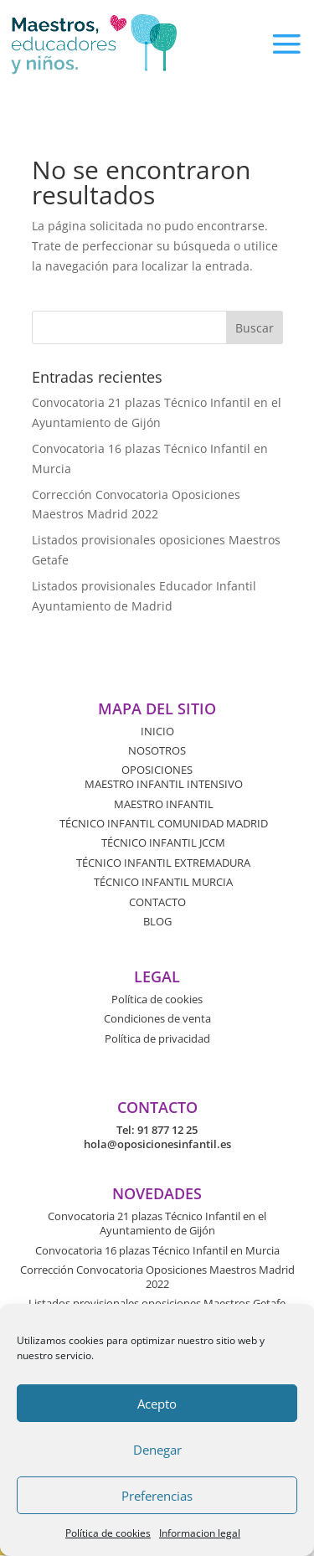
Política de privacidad (157, 1038)
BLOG (157, 921)
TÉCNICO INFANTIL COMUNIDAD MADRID (163, 823)
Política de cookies (108, 1533)
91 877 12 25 (167, 1129)
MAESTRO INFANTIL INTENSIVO (164, 783)
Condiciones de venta (157, 1018)
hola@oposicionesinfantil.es (157, 1144)
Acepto (157, 1403)
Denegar (157, 1449)
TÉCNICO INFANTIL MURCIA (163, 881)
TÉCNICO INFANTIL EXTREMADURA (163, 862)
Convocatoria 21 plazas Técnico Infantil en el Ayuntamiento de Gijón (157, 1223)
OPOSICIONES (157, 769)
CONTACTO (157, 901)
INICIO (157, 731)
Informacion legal (199, 1533)
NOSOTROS (157, 750)
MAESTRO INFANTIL (164, 803)
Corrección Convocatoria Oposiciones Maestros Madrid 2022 (157, 1276)
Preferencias (157, 1495)
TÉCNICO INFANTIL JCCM (163, 842)
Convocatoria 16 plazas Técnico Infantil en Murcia (157, 1250)
